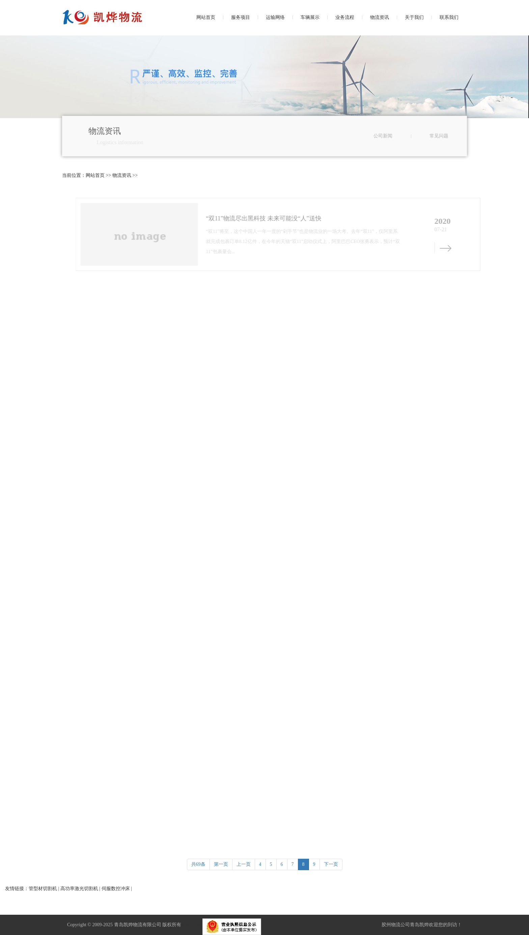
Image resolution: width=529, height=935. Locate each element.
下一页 (331, 864)
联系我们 (449, 17)
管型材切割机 (43, 888)
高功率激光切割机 (79, 888)
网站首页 (205, 17)
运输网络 (275, 17)
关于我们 (414, 17)
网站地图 (192, 924)
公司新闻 (382, 141)
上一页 (243, 864)
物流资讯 (379, 17)
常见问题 (438, 141)
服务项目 (240, 17)
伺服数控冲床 (116, 888)
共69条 (198, 864)
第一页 (221, 864)
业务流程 (344, 17)
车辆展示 (310, 17)
